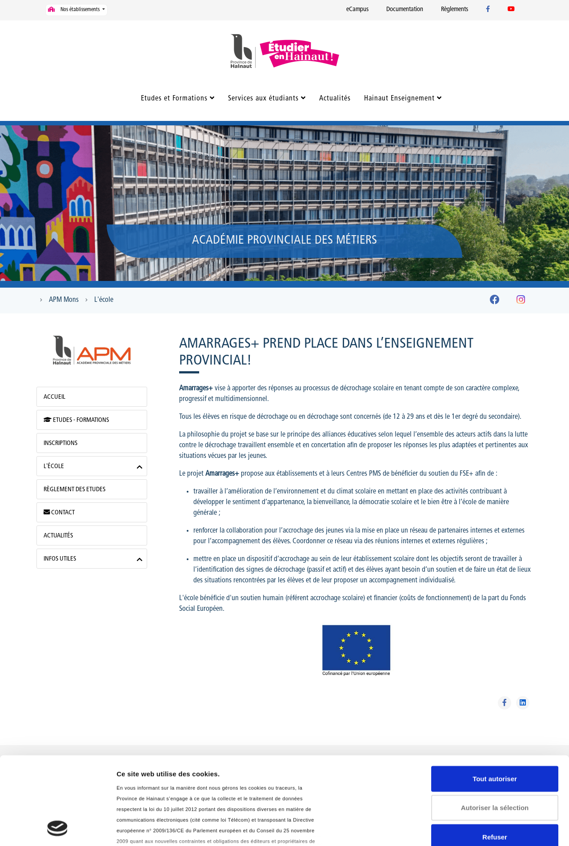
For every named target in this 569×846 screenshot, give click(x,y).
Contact (59, 512)
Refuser (494, 755)
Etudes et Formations (174, 98)
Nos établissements (74, 9)
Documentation (404, 9)
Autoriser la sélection (495, 726)
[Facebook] (494, 301)
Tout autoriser (495, 697)
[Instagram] (521, 301)
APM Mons (64, 300)
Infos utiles (60, 559)
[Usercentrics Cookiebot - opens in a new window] (57, 828)
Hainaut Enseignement (399, 98)
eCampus (357, 9)
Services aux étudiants (263, 98)
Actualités (335, 98)
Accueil (54, 397)
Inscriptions (60, 443)
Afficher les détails (146, 828)
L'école (103, 300)
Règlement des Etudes (74, 489)
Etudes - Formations (76, 420)
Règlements (454, 9)
